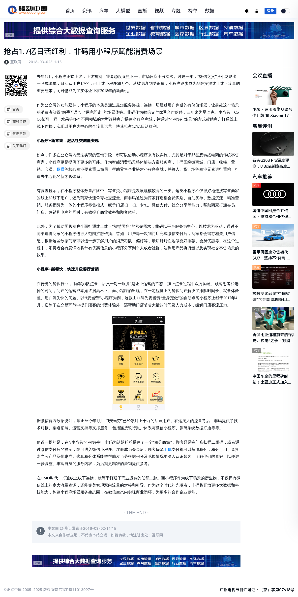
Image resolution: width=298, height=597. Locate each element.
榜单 (193, 11)
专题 (176, 11)
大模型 (123, 11)
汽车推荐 (262, 177)
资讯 (87, 11)
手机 (168, 449)
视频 (159, 11)
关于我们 (15, 146)
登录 (270, 11)
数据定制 (15, 134)
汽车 (104, 11)
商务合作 (15, 122)
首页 (70, 11)
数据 (209, 11)
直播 (142, 11)
